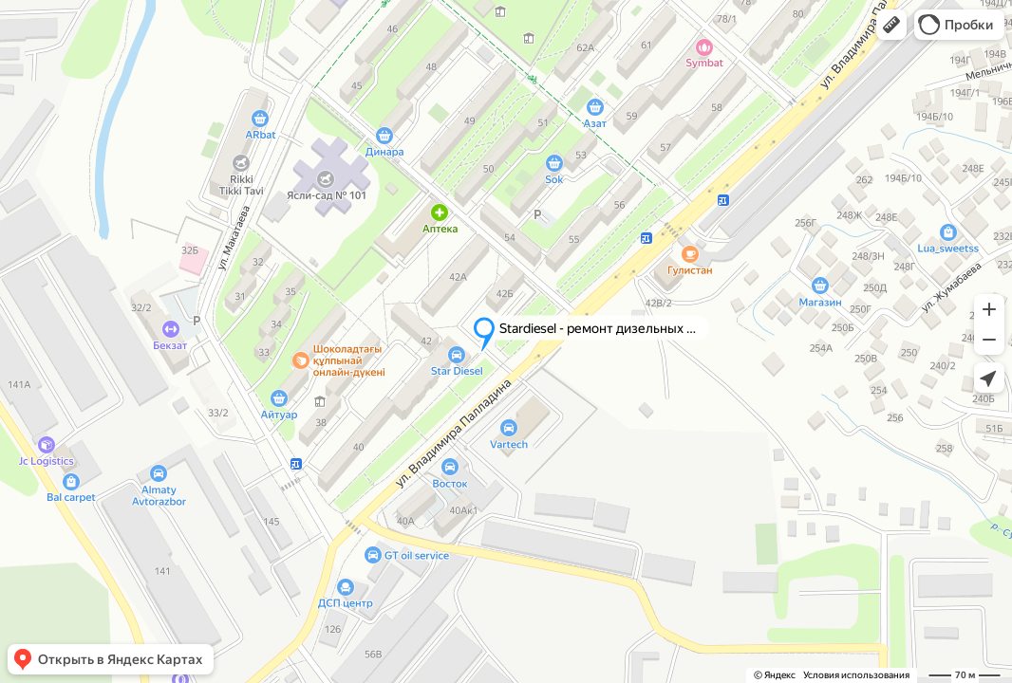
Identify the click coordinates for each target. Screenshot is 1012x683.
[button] (891, 24)
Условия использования (856, 675)
